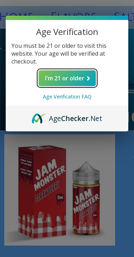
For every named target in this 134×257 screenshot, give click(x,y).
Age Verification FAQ (67, 96)
